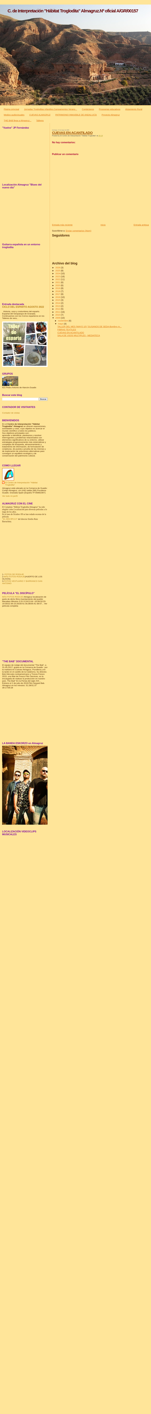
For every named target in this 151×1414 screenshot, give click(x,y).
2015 (58, 300)
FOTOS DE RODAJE (14, 574)
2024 (58, 273)
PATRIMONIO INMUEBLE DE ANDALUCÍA (76, 115)
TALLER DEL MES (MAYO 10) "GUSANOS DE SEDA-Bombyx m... (89, 326)
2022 (58, 279)
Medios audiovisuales (14, 115)
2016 (58, 297)
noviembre (63, 321)
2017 (58, 294)
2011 (58, 312)
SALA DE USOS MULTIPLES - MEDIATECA (78, 335)
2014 (58, 303)
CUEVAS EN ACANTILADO (72, 133)
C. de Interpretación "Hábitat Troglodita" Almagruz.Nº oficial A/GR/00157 (73, 10)
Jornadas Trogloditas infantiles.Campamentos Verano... (50, 109)
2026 (58, 267)
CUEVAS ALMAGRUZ (39, 115)
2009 (58, 318)
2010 (58, 315)
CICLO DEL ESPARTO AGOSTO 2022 (23, 307)
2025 (58, 270)
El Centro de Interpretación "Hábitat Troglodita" (21, 483)
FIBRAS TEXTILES (66, 329)
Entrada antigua (141, 225)
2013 (58, 306)
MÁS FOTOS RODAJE (14, 576)
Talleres (40, 120)
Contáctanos (88, 109)
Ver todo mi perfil (10, 496)
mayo (61, 324)
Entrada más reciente (62, 225)
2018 (58, 291)
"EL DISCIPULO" (9, 519)
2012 (58, 309)
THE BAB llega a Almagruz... (17, 120)
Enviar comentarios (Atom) (78, 231)
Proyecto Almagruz (111, 115)
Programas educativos (109, 109)
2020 (58, 285)
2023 (58, 276)
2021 (58, 282)
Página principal (11, 109)
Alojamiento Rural (133, 109)
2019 (58, 288)
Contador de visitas (11, 413)
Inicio (103, 225)
